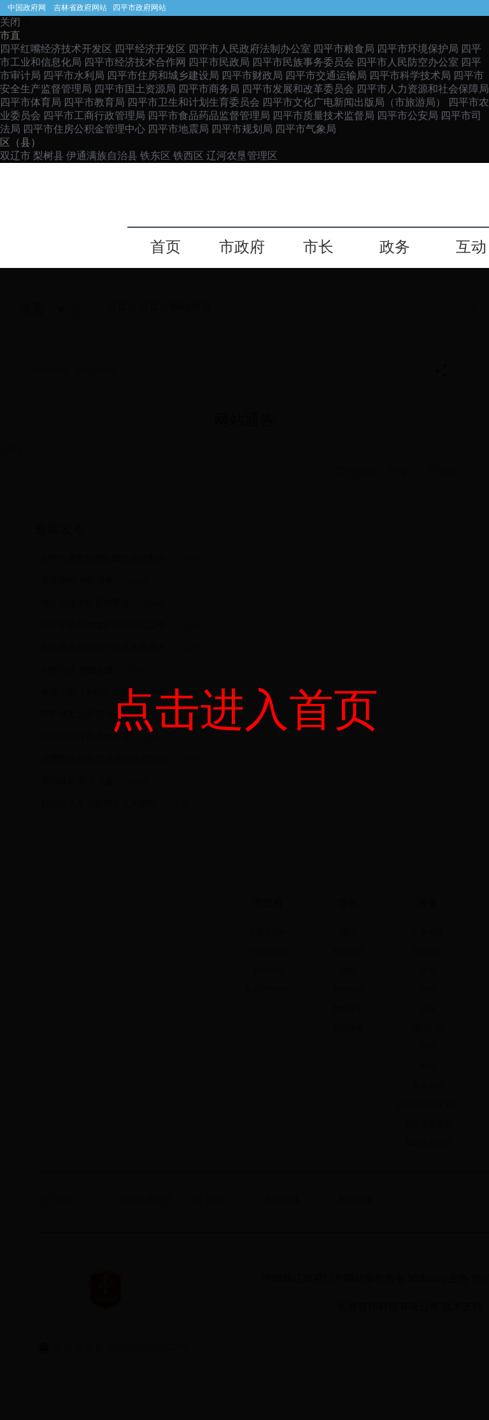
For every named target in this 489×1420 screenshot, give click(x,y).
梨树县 (48, 155)
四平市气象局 (305, 128)
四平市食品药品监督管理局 (209, 115)
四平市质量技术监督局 (323, 115)
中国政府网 (27, 7)
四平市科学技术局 (410, 75)
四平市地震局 (178, 128)
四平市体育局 (30, 102)
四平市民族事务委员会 (303, 62)
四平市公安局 (407, 115)
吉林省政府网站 (80, 7)
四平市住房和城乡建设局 (163, 75)
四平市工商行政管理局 (94, 115)
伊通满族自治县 (102, 155)
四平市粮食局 (343, 48)
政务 (394, 247)
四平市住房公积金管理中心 (84, 128)
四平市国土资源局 (135, 88)
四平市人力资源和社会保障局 (423, 88)
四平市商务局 (208, 88)
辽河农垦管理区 (242, 155)
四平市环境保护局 (417, 48)
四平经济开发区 (150, 48)
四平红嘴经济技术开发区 (56, 48)
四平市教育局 (94, 102)
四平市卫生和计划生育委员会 (193, 102)
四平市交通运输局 (326, 75)
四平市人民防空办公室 (407, 62)
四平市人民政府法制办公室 (249, 48)
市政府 (242, 247)
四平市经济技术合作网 (135, 62)
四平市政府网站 (139, 7)
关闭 (10, 22)
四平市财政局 (252, 75)
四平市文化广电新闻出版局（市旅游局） (354, 102)
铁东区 (156, 155)
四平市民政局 (219, 62)
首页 (165, 247)
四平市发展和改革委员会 (298, 88)
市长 (318, 247)
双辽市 (16, 155)
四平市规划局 (242, 128)
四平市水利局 (73, 75)
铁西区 (189, 155)
